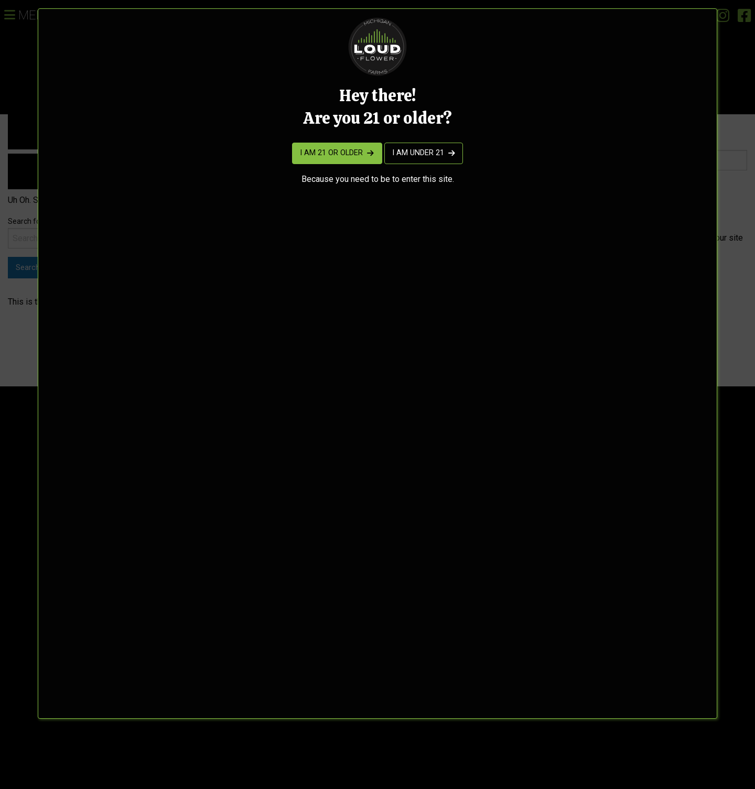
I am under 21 (418, 152)
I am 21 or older (331, 152)
